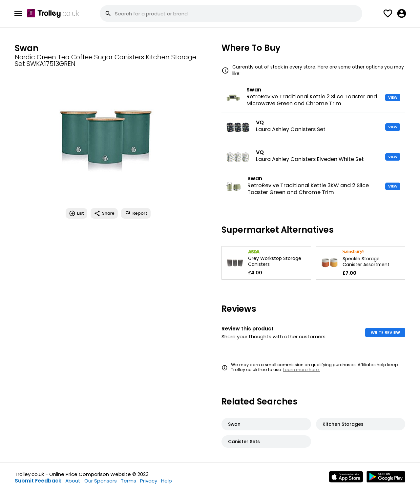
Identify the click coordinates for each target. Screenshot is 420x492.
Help (166, 480)
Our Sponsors (100, 480)
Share (104, 213)
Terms (128, 480)
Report (135, 213)
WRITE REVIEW (385, 332)
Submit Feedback (38, 480)
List (76, 213)
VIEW (392, 97)
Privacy (148, 480)
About (72, 480)
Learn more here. (301, 369)
